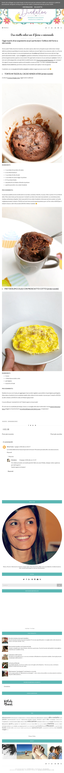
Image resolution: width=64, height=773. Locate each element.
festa (55, 721)
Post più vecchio (56, 434)
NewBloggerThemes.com (46, 769)
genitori (6, 724)
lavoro (33, 724)
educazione (32, 721)
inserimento (29, 723)
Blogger (46, 768)
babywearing (24, 719)
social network (17, 727)
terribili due (51, 727)
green (16, 724)
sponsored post (12, 421)
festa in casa (59, 721)
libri (36, 724)
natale (15, 726)
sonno (22, 727)
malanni (45, 724)
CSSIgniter (20, 769)
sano (61, 726)
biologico (30, 719)
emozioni (39, 721)
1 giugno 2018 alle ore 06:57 (22, 446)
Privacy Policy (32, 736)
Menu (5, 28)
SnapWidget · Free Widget (29, 628)
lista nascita (40, 723)
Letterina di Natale (14, 663)
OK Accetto (38, 7)
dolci (26, 721)
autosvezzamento (11, 719)
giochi (11, 724)
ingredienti (23, 724)
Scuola (4, 728)
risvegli (55, 726)
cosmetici (11, 721)
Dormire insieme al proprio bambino (18, 638)
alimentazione (6, 717)
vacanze (59, 728)
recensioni (32, 726)
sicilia (12, 727)
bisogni (34, 719)
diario (19, 721)
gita (14, 723)
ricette (4, 421)
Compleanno (5, 721)
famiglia (51, 721)
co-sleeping (52, 719)
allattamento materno (42, 717)
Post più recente (8, 434)
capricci (44, 719)
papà (18, 726)
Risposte (11, 456)
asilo (61, 717)
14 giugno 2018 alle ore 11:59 (27, 460)
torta (55, 727)
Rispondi (9, 452)
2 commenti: (38, 38)
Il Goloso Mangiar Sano (13, 77)
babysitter (18, 719)
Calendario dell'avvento (15, 654)
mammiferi (56, 723)
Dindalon (14, 460)
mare (60, 724)
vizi (7, 729)
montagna (4, 726)
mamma (50, 723)
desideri (15, 721)
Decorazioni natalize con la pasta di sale (20, 646)
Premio (28, 726)
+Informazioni (27, 7)
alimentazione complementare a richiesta (20, 717)
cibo (47, 719)
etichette (47, 721)
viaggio (4, 729)
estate (43, 721)
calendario (39, 719)
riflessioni (50, 726)
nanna (8, 726)
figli (3, 724)
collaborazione (59, 719)
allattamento (33, 717)
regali (36, 726)
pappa (21, 726)
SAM (59, 726)
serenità (8, 727)
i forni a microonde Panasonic (44, 60)
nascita (12, 726)
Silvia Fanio (10, 446)
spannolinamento (28, 727)
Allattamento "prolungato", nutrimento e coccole (22, 671)
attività (4, 719)
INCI (19, 723)
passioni (24, 726)
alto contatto (53, 717)
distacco (22, 721)
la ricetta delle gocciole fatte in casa (30, 409)
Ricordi (44, 726)
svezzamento (45, 727)
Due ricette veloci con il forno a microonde (32, 35)
